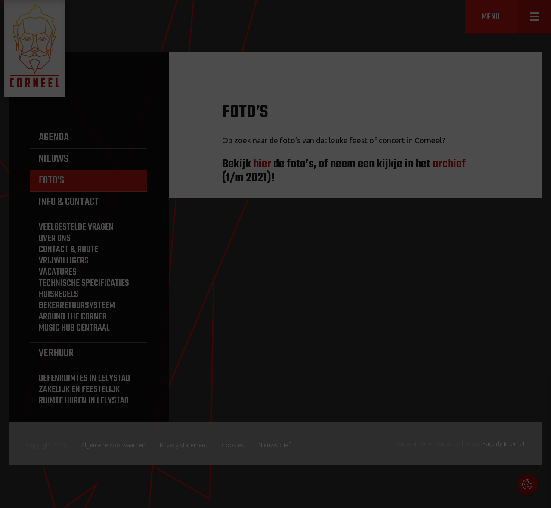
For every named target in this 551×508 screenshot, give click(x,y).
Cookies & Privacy (447, 391)
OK (538, 495)
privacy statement (508, 415)
